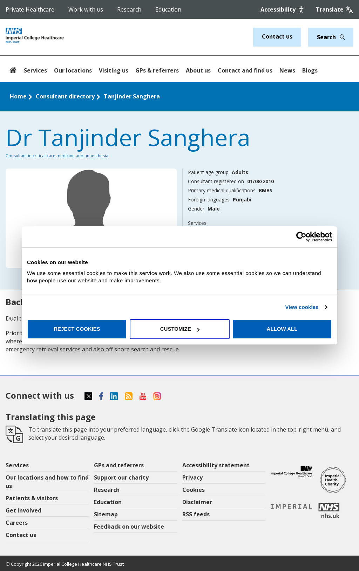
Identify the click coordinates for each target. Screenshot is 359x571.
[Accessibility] (282, 9)
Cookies (193, 490)
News (287, 70)
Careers (17, 523)
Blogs (310, 70)
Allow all (282, 329)
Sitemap (106, 514)
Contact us (277, 36)
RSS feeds (196, 514)
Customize (179, 329)
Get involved (23, 510)
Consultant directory (65, 96)
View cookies (301, 307)
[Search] (340, 37)
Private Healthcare (30, 9)
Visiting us (113, 70)
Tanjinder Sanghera (132, 96)
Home (18, 96)
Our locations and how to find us (47, 482)
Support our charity (121, 477)
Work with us (85, 9)
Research (129, 9)
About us (198, 70)
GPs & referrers (157, 70)
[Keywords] (326, 37)
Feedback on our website (129, 526)
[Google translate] (334, 9)
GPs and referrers (119, 465)
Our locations (73, 70)
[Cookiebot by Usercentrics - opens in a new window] (301, 237)
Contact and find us (245, 70)
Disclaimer (197, 502)
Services (35, 70)
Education (168, 9)
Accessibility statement (216, 465)
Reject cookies (77, 329)
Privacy (192, 477)
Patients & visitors (32, 498)
